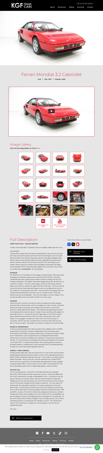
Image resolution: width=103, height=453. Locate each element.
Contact (90, 7)
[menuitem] (52, 7)
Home (31, 440)
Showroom (62, 7)
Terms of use (48, 444)
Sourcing (80, 7)
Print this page (79, 260)
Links (40, 444)
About (52, 7)
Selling (71, 7)
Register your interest (79, 252)
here (38, 148)
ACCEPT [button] (55, 450)
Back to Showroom (24, 418)
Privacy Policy (60, 444)
